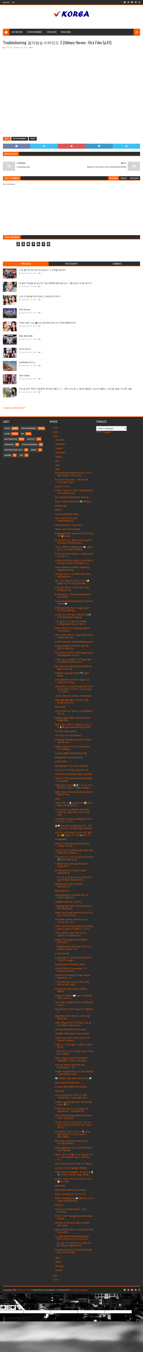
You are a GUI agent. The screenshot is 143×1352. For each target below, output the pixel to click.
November (60, 444)
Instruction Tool (13, 450)
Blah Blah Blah (26, 336)
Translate (103, 432)
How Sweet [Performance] (67, 1082)
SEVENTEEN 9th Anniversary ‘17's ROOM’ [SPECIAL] (71, 969)
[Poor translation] (11, 1307)
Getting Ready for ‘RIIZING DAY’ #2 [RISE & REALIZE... (72, 647)
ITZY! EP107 (25, 349)
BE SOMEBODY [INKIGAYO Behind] (71, 497)
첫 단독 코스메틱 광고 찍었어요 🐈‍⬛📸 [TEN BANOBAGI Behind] (73, 616)
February (59, 1266)
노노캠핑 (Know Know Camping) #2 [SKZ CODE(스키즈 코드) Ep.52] (72, 1237)
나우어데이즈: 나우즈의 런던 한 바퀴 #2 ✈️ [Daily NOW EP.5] (74, 858)
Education (51, 31)
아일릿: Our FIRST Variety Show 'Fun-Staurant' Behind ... (73, 1039)
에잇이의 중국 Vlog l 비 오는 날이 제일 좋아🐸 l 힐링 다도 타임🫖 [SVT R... (73, 833)
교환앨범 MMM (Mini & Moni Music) (72, 1033)
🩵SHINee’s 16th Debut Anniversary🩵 (73, 1078)
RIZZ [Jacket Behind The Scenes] (70, 1190)
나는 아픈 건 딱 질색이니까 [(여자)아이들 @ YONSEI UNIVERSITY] (73, 878)
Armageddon (61, 839)
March (58, 1262)
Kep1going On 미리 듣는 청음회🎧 (71, 766)
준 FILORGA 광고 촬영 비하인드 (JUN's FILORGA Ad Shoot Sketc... (73, 541)
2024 (55, 436)
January (59, 1270)
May (57, 469)
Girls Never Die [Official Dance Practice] (73, 774)
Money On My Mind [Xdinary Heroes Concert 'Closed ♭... (72, 844)
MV (22, 434)
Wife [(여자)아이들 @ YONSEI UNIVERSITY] (69, 885)
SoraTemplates (48, 1290)
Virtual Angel (61, 505)
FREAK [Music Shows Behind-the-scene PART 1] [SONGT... (73, 1116)
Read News (6, 2)
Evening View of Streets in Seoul (70, 964)
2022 (55, 1279)
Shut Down (24, 375)
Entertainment (19, 139)
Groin (57, 798)
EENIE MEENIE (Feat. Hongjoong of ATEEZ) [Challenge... (72, 609)
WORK (58, 510)
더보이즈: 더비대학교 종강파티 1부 (72, 770)
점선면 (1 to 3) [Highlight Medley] (71, 1168)
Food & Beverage (29, 445)
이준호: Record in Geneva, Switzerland (73, 696)
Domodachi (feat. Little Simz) (68, 525)
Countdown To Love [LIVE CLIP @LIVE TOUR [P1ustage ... (73, 958)
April (57, 1257)
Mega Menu (66, 31)
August (59, 456)
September (60, 452)
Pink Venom (24, 309)
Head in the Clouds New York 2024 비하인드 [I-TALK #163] (74, 914)
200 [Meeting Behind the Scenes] (70, 1029)
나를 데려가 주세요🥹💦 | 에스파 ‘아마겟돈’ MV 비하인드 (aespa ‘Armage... (74, 786)
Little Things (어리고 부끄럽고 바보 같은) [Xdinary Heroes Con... (73, 1023)
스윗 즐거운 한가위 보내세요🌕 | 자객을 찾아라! (42, 270)
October (59, 448)
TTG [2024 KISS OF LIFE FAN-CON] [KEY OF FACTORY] (72, 983)
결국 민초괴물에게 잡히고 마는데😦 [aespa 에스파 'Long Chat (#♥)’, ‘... (72, 582)
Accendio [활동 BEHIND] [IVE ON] (71, 753)
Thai (13, 2)
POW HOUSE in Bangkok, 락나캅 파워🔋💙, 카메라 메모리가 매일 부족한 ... (74, 1173)
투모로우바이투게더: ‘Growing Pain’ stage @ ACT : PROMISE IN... (72, 1110)
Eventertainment (34, 31)
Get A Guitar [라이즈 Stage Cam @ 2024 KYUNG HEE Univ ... (74, 636)
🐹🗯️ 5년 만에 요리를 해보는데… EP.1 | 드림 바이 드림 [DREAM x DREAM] (73, 827)
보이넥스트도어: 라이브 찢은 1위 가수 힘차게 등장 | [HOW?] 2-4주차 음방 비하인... (73, 1125)
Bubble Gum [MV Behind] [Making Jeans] (74, 641)
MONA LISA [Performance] (67, 529)
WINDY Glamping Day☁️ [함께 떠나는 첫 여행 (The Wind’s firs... (74, 1199)
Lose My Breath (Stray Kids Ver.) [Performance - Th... (70, 1066)
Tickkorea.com (23, 1290)
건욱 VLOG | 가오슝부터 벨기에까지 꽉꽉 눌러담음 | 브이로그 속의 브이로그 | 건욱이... (73, 689)
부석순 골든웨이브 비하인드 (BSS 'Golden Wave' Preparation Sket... (72, 1096)
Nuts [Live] (60, 707)
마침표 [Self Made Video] (66, 514)
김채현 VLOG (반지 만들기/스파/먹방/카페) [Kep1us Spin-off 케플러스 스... (74, 561)
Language (9, 445)
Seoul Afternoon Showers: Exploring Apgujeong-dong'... (72, 568)
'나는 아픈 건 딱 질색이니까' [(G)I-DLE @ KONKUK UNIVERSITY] (73, 1244)
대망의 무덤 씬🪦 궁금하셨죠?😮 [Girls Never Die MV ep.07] (73, 804)
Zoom (7, 434)
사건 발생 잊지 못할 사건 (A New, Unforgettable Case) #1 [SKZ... (71, 622)
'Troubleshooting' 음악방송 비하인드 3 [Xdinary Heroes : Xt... (73, 947)
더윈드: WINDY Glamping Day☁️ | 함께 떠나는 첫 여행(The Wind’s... (73, 548)
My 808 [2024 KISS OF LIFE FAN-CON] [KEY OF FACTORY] (73, 1251)
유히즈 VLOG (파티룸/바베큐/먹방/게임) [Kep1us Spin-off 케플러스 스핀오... (74, 927)
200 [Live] (59, 1091)
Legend (7, 455)
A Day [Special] (62, 953)
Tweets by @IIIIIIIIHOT (14, 408)
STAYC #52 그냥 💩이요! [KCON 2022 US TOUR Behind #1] (47, 323)
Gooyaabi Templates (79, 1290)
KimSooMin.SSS (62, 891)
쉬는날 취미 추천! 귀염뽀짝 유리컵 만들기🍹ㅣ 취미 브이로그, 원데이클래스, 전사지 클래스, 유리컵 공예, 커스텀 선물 (75, 389)
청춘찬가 (59, 1205)
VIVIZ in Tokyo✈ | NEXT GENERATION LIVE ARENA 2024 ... (73, 491)
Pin (21, 455)
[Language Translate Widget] (111, 428)
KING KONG (61, 761)
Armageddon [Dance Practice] (69, 757)
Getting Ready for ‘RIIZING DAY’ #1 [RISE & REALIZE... (72, 896)
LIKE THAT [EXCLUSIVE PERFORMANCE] (66, 519)
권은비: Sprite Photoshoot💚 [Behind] (73, 501)
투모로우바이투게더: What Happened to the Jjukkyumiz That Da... (74, 654)
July (57, 461)
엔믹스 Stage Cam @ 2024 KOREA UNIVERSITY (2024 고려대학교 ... (72, 1059)
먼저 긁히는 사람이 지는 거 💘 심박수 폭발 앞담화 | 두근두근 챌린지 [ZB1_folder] (73, 1134)
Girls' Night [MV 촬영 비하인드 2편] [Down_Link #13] (71, 701)
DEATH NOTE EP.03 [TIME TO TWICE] (73, 1164)
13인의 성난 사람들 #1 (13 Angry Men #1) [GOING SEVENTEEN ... (73, 660)
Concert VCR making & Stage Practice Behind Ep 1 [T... (72, 976)
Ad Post (31, 439)
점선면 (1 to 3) (62, 486)
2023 (55, 1275)
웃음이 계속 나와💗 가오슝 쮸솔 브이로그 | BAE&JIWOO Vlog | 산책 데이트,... (74, 1157)
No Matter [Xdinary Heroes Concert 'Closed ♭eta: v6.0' (71, 920)
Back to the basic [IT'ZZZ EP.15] (70, 1194)
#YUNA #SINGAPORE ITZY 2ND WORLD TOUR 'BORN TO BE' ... (74, 1072)
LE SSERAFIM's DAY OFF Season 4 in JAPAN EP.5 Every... (72, 681)
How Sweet (60, 1185)
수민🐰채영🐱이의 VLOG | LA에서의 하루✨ (40, 296)
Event (34, 450)
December (60, 440)
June (57, 465)
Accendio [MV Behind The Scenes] (71, 1087)
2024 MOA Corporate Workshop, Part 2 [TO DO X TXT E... (73, 820)
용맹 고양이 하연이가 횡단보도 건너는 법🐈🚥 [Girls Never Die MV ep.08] (73, 725)
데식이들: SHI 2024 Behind (68, 735)
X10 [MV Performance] (65, 731)
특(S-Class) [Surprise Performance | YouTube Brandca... (71, 1142)
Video (32, 139)
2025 (55, 432)
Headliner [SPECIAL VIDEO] (68, 902)
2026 (55, 428)
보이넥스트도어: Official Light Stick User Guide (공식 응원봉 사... (74, 851)
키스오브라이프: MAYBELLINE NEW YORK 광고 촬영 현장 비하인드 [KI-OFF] (73, 812)
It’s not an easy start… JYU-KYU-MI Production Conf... (71, 480)
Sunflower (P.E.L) (27, 362)
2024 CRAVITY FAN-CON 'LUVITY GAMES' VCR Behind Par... (71, 934)
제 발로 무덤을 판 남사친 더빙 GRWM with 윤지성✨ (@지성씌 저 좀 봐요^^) (55, 283)
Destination (17, 31)
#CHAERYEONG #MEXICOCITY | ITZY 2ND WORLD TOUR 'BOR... (73, 474)
